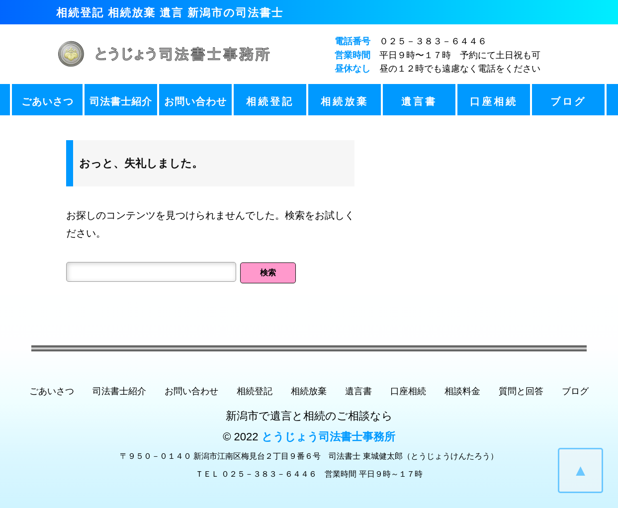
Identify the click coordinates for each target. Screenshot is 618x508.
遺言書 (419, 101)
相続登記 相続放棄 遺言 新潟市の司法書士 (169, 12)
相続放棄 (344, 101)
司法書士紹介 (120, 101)
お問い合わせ (195, 101)
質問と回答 (521, 391)
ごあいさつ (47, 101)
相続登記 (270, 101)
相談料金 (462, 391)
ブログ (568, 101)
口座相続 (494, 101)
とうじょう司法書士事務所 (328, 436)
